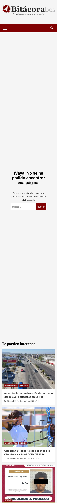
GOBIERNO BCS (11, 386)
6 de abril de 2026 (27, 401)
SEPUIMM (24, 386)
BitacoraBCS (11, 401)
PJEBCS (8, 501)
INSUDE (23, 443)
